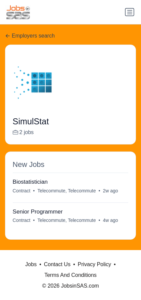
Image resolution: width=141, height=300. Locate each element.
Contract (22, 190)
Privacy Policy (94, 264)
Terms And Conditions (70, 275)
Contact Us (57, 264)
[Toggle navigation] (129, 12)
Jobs (31, 264)
